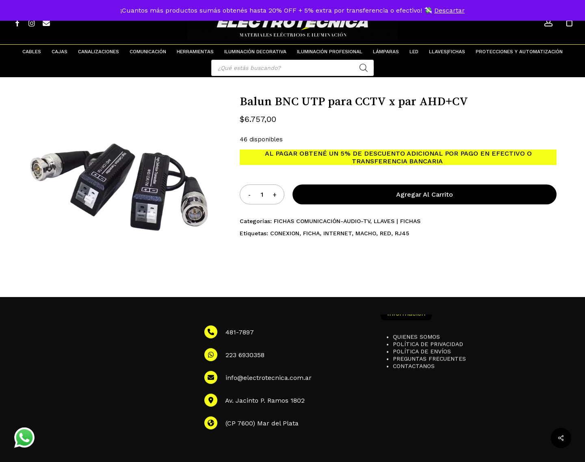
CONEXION (284, 233)
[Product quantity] (262, 194)
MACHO (365, 233)
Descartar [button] (449, 10)
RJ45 (402, 233)
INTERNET (337, 233)
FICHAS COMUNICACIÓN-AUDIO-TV (322, 221)
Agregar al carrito (424, 194)
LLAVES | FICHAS (397, 221)
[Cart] (569, 22)
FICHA (311, 233)
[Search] (363, 68)
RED (385, 233)
